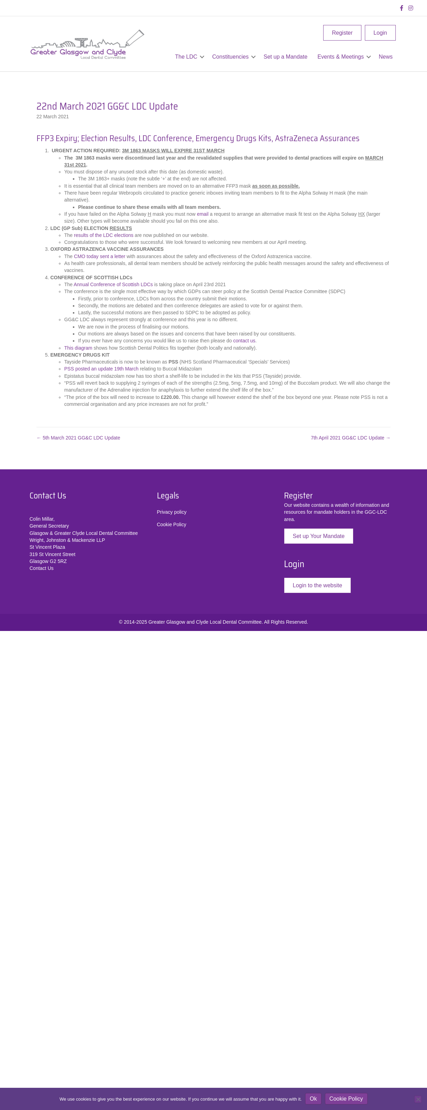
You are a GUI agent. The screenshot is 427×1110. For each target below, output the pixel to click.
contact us (244, 340)
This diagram (78, 348)
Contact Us (41, 568)
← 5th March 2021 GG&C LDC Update (78, 438)
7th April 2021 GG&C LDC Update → (351, 438)
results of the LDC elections (104, 235)
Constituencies (230, 57)
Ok (313, 1099)
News (386, 57)
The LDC (186, 57)
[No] (418, 1099)
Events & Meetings (341, 57)
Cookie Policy (171, 524)
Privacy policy (172, 512)
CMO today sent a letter (100, 256)
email (202, 214)
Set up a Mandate (285, 57)
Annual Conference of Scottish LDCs (113, 284)
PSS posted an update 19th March (102, 369)
